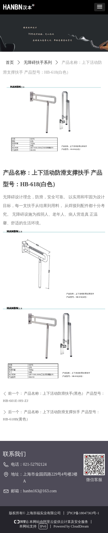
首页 (10, 62)
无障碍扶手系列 (38, 62)
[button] (99, 7)
